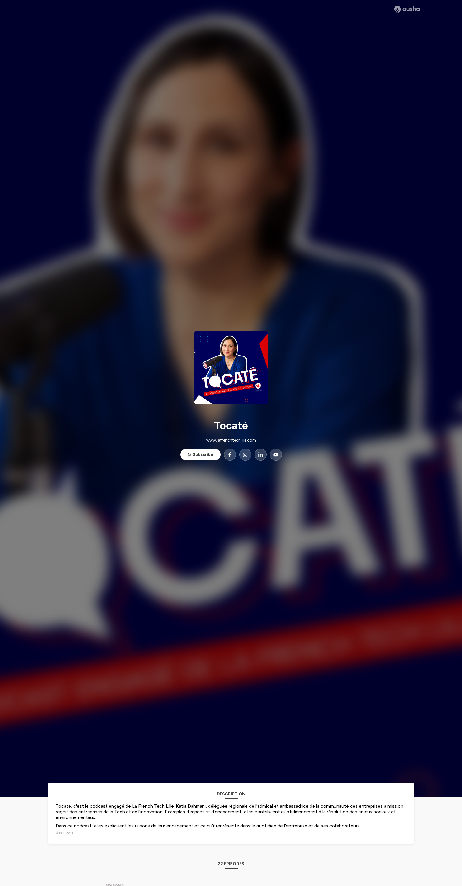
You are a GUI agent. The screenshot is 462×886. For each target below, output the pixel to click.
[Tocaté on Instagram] (245, 455)
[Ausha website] (407, 9)
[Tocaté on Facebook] (230, 455)
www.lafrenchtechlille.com (231, 440)
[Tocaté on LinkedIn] (261, 455)
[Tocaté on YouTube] (276, 455)
